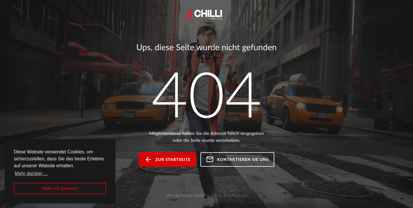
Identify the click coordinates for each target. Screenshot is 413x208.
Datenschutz (235, 195)
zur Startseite (167, 159)
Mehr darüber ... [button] (31, 173)
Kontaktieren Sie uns (237, 159)
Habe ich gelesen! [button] (60, 188)
